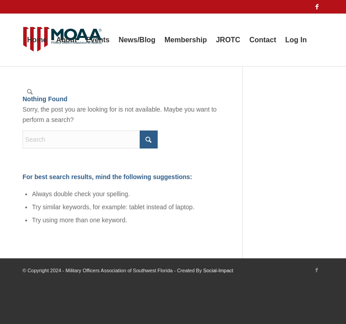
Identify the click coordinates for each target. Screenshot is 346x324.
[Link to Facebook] (316, 7)
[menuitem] (37, 40)
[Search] (30, 92)
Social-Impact (218, 270)
